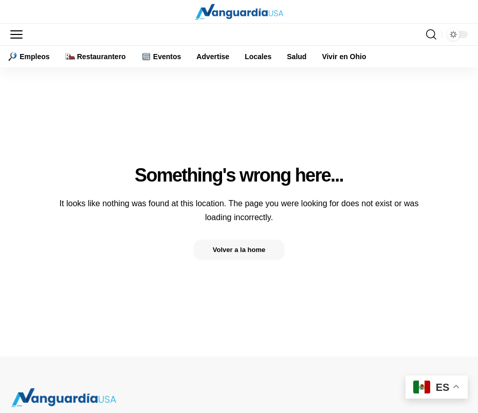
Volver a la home (239, 250)
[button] (19, 34)
